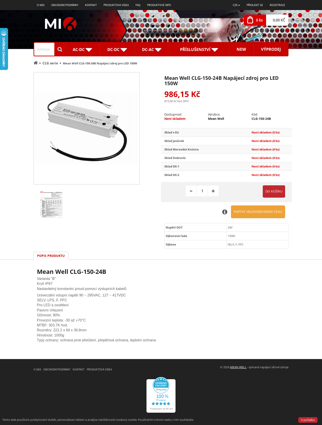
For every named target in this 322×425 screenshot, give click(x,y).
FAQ (138, 5)
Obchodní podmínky (64, 5)
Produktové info (159, 5)
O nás (40, 5)
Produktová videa (116, 5)
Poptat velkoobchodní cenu (258, 211)
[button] (236, 5)
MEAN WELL (238, 367)
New (241, 49)
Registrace (277, 5)
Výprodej (271, 49)
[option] (87, 128)
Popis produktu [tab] (51, 256)
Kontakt (91, 5)
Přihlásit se (255, 5)
